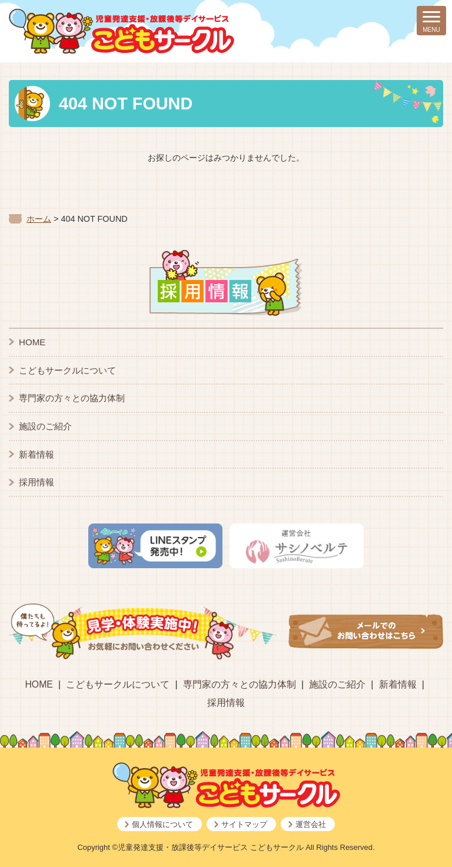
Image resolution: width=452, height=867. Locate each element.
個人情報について (162, 824)
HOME (32, 342)
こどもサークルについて (67, 370)
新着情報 (36, 454)
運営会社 (310, 824)
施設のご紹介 (45, 426)
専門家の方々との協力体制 (72, 398)
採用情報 (36, 482)
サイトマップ (244, 824)
